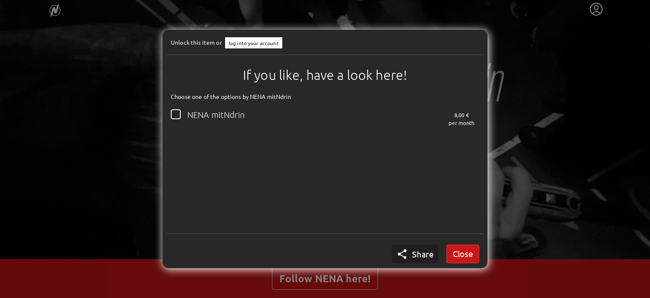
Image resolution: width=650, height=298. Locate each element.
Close (463, 253)
